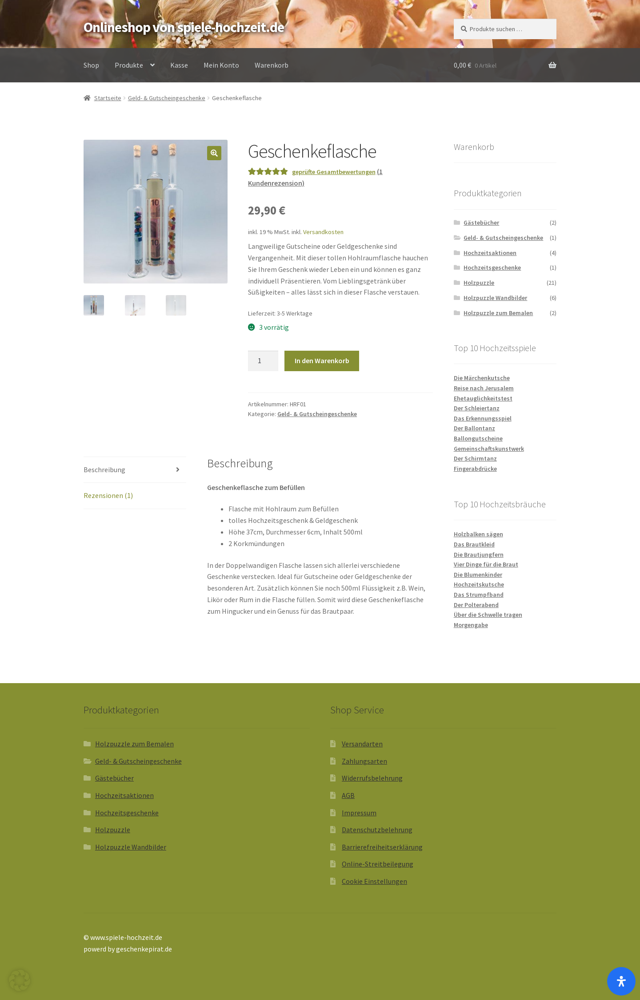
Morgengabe (471, 625)
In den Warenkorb (322, 360)
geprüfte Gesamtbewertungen (334, 172)
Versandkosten (323, 232)
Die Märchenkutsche (482, 378)
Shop (91, 65)
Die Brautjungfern (479, 555)
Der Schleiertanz (477, 408)
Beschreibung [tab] (104, 469)
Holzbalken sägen (478, 534)
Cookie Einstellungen (374, 881)
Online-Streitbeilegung (377, 863)
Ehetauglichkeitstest (483, 398)
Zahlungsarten (364, 761)
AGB (348, 795)
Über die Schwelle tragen (488, 615)
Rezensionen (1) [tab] (108, 495)
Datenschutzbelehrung (377, 829)
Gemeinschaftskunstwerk (489, 449)
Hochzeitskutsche (479, 584)
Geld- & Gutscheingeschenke (166, 98)
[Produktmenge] (263, 361)
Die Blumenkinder (478, 575)
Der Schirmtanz (475, 458)
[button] (214, 153)
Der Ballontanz (474, 428)
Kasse (179, 65)
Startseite (107, 98)
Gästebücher (481, 223)
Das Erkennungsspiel (483, 418)
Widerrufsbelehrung (372, 777)
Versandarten (362, 743)
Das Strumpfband (479, 595)
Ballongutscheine (478, 438)
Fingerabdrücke (475, 469)
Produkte (129, 65)
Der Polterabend (476, 605)
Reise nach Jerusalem (484, 388)
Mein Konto (221, 65)
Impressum (359, 812)
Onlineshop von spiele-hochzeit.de (184, 27)
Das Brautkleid (474, 544)
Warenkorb (271, 65)
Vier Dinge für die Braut (486, 564)
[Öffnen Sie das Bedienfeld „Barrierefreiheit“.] (621, 981)
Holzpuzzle (479, 283)
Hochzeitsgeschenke (492, 267)
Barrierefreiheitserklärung (382, 846)
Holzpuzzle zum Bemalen (498, 313)
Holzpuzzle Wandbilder (495, 298)
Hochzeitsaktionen (490, 253)
